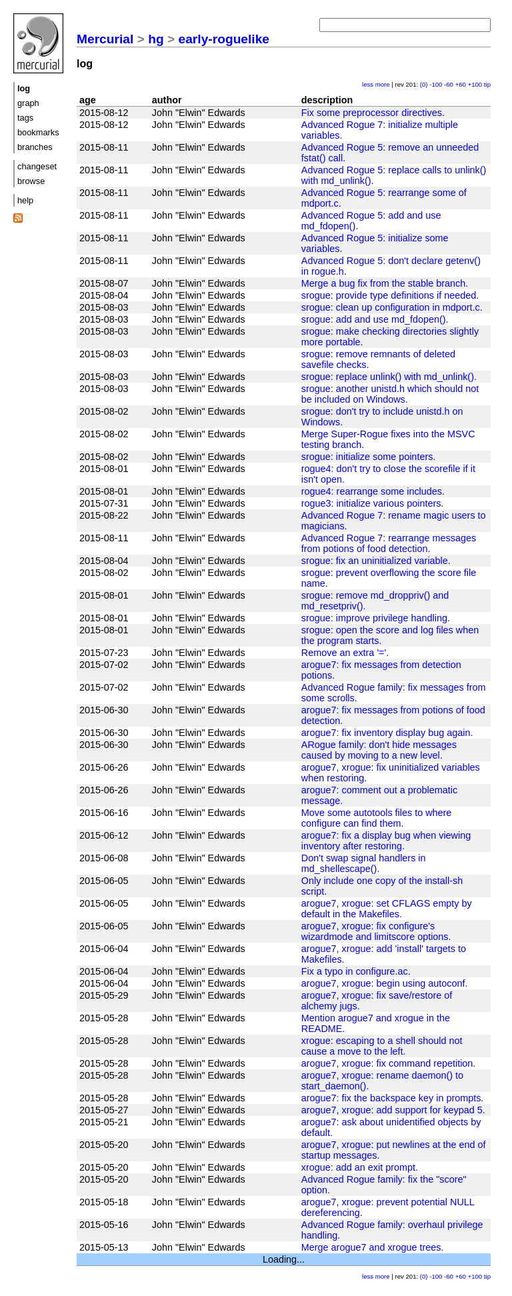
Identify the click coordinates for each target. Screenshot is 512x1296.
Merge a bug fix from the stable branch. (384, 283)
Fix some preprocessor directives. (373, 112)
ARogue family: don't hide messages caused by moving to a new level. (379, 750)
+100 (475, 84)
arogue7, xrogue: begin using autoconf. (384, 983)
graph (28, 103)
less (367, 84)
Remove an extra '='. (345, 652)
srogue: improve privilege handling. (375, 618)
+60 (460, 84)
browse (31, 181)
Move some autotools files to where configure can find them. (376, 818)
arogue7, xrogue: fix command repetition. (388, 1063)
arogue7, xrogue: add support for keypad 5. (393, 1110)
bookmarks (38, 132)
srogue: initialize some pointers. (368, 456)
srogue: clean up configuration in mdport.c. (392, 307)
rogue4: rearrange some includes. (373, 491)
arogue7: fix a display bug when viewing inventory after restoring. (386, 840)
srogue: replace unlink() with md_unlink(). (389, 376)
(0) (424, 84)
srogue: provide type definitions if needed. (390, 295)
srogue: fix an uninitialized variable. (376, 560)
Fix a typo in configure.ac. (356, 971)
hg (155, 39)
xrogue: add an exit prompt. (359, 1167)
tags (25, 118)
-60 (448, 84)
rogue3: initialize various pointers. (372, 503)
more (382, 84)
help (25, 200)
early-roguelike (224, 39)
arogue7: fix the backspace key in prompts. (392, 1098)
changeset (37, 166)
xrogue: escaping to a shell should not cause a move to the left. (382, 1046)
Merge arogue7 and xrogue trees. (372, 1247)
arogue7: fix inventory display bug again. (387, 732)
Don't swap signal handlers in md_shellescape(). (363, 863)
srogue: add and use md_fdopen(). (375, 319)
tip (487, 84)
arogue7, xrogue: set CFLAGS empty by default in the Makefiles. (386, 908)
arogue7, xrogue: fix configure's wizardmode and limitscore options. (376, 931)
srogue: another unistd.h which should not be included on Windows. (390, 394)
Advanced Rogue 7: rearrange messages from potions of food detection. (388, 543)
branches (35, 147)
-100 (435, 84)
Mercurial (105, 39)
